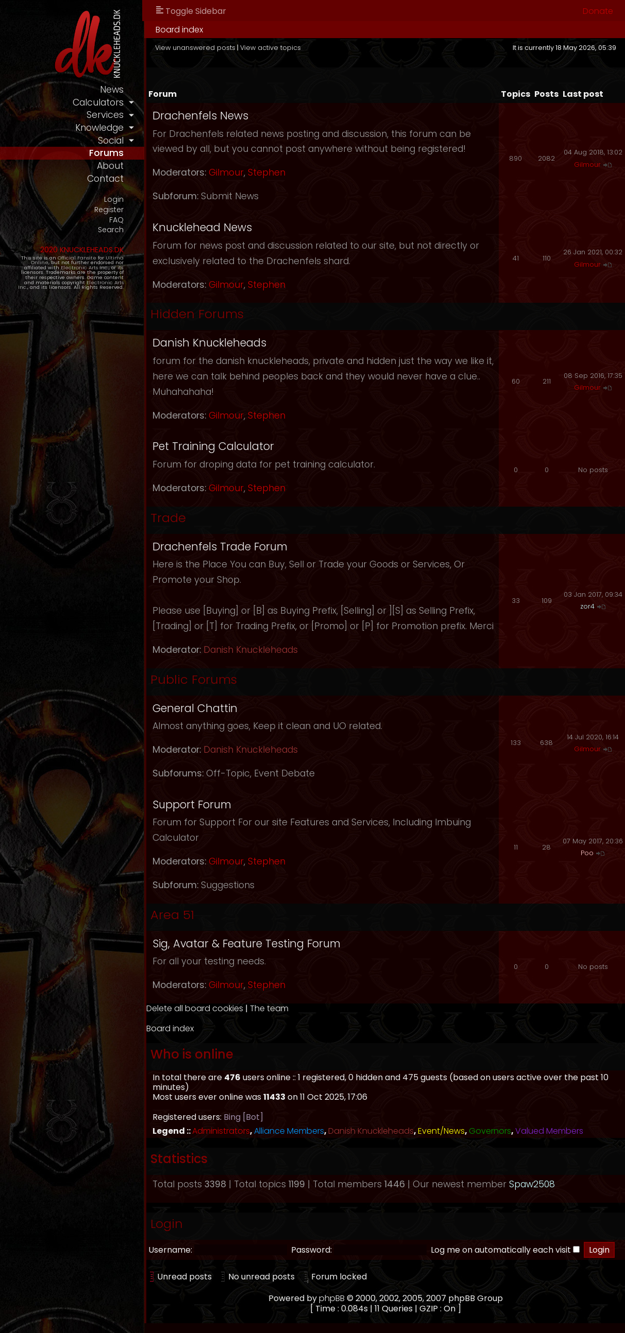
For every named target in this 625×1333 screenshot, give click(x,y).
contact (105, 178)
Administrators (221, 1131)
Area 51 (172, 914)
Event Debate (284, 773)
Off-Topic (228, 773)
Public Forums (193, 679)
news (112, 89)
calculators (98, 102)
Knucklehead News (202, 227)
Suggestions (228, 885)
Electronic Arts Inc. (85, 267)
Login (114, 199)
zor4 (587, 606)
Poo (587, 853)
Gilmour (226, 172)
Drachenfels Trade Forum (220, 546)
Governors (490, 1131)
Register (109, 210)
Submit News (230, 196)
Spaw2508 (532, 1184)
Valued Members (549, 1131)
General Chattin (195, 708)
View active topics (270, 47)
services (105, 115)
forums (106, 153)
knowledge (99, 128)
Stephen (266, 172)
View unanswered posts (195, 47)
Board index (179, 30)
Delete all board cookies (194, 1008)
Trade (168, 517)
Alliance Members (289, 1131)
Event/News (441, 1131)
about (110, 166)
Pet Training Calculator (213, 446)
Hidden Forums (197, 313)
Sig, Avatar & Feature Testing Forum (247, 943)
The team (269, 1008)
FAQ (116, 220)
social (111, 140)
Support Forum (192, 804)
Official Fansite (77, 257)
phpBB (332, 1298)
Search (111, 230)
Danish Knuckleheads (209, 342)
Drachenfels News (200, 115)
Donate (598, 11)
